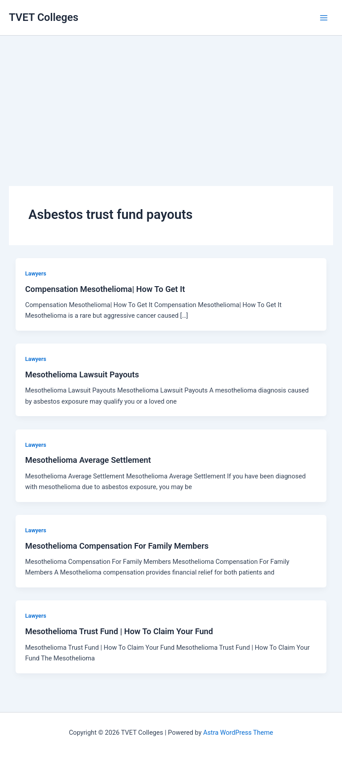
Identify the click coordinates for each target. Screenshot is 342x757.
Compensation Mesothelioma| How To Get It (105, 289)
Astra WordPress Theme (238, 733)
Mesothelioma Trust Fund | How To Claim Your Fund (119, 631)
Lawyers (35, 273)
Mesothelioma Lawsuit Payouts (82, 374)
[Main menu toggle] (323, 17)
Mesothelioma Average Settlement (88, 460)
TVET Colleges (43, 17)
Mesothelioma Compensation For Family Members (116, 546)
